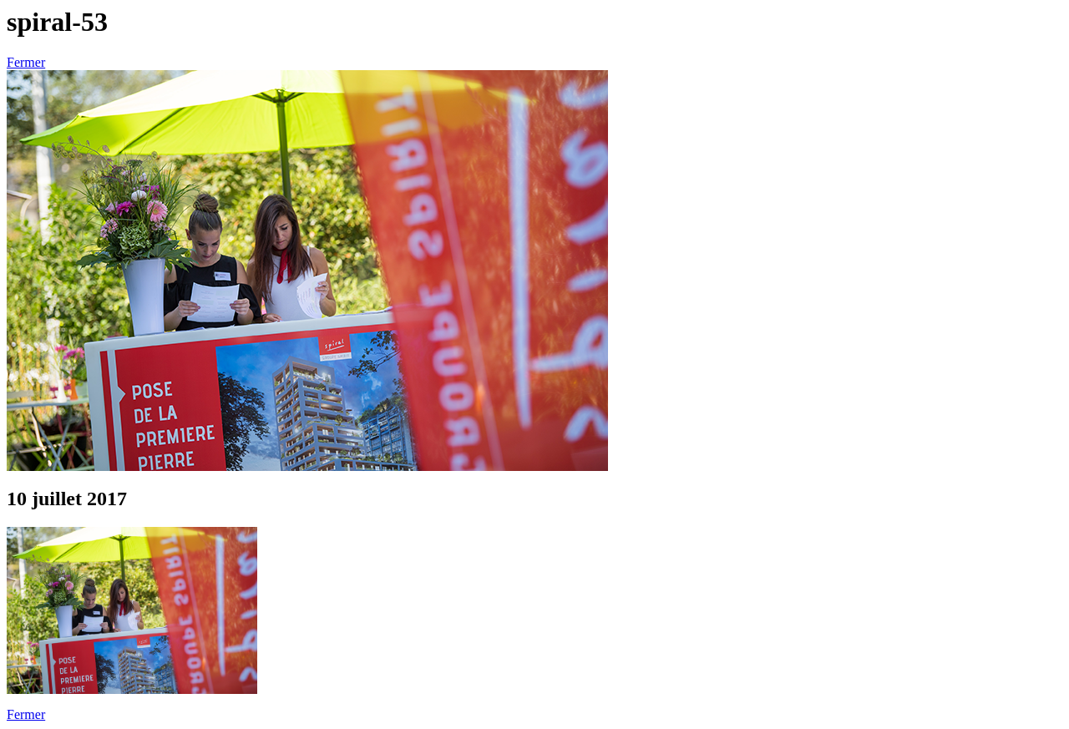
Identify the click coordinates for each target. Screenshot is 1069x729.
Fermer (26, 62)
